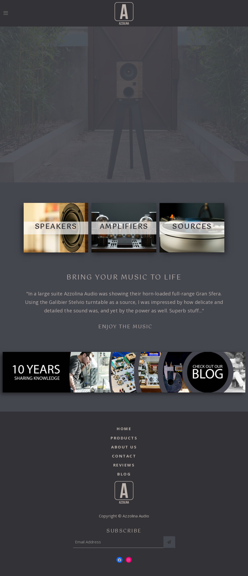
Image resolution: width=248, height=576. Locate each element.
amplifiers (124, 227)
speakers (56, 227)
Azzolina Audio (136, 515)
